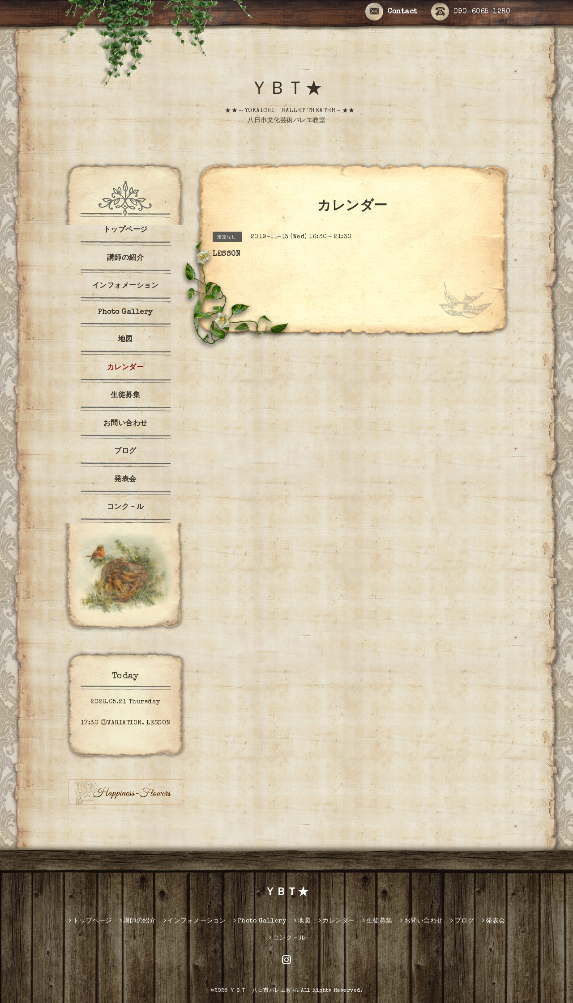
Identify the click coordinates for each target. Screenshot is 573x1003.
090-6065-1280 (471, 12)
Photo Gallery (125, 312)
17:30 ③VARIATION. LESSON (126, 723)
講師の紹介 (125, 258)
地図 (125, 339)
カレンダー (125, 368)
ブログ (125, 451)
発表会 (125, 479)
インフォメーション (125, 286)
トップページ (125, 230)
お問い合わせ (125, 423)
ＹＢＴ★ (286, 90)
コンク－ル (125, 507)
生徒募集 (125, 395)
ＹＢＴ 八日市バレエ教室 (263, 991)
